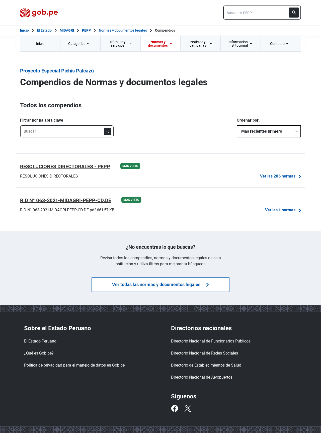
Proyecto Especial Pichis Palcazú (57, 71)
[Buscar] (294, 13)
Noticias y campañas (201, 43)
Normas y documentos (160, 43)
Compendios (165, 30)
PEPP (86, 30)
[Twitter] (187, 408)
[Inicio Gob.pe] (24, 30)
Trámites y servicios (121, 43)
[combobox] (262, 13)
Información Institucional (240, 43)
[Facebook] (174, 408)
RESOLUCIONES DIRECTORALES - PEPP (65, 166)
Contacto (280, 44)
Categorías (79, 44)
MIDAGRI (67, 30)
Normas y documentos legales (123, 30)
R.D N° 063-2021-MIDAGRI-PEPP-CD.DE (65, 200)
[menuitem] (40, 43)
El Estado (44, 30)
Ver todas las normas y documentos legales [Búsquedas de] (160, 284)
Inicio (40, 44)
